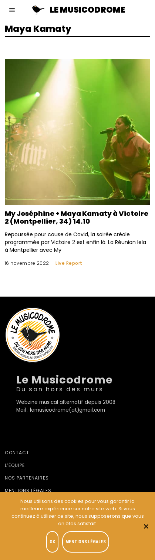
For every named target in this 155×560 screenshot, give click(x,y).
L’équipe (15, 465)
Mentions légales (28, 490)
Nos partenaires (27, 478)
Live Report (68, 263)
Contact (17, 452)
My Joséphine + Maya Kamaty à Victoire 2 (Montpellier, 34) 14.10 (76, 217)
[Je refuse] (145, 526)
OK (52, 541)
